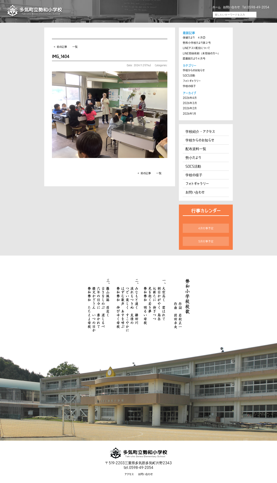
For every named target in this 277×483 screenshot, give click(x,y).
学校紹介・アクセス (200, 131)
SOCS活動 (189, 75)
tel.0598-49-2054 (138, 466)
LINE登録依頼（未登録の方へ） (201, 53)
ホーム (217, 7)
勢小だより (193, 157)
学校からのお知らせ (194, 70)
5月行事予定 (206, 240)
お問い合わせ (231, 7)
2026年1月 (189, 113)
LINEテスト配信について (196, 48)
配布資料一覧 (195, 148)
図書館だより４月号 (194, 58)
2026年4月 (190, 97)
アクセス (129, 473)
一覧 (75, 46)
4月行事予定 (206, 227)
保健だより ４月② (194, 37)
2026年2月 (190, 107)
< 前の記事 (60, 46)
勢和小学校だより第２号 (197, 42)
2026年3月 (190, 102)
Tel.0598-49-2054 (255, 7)
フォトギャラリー (192, 80)
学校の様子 (189, 85)
